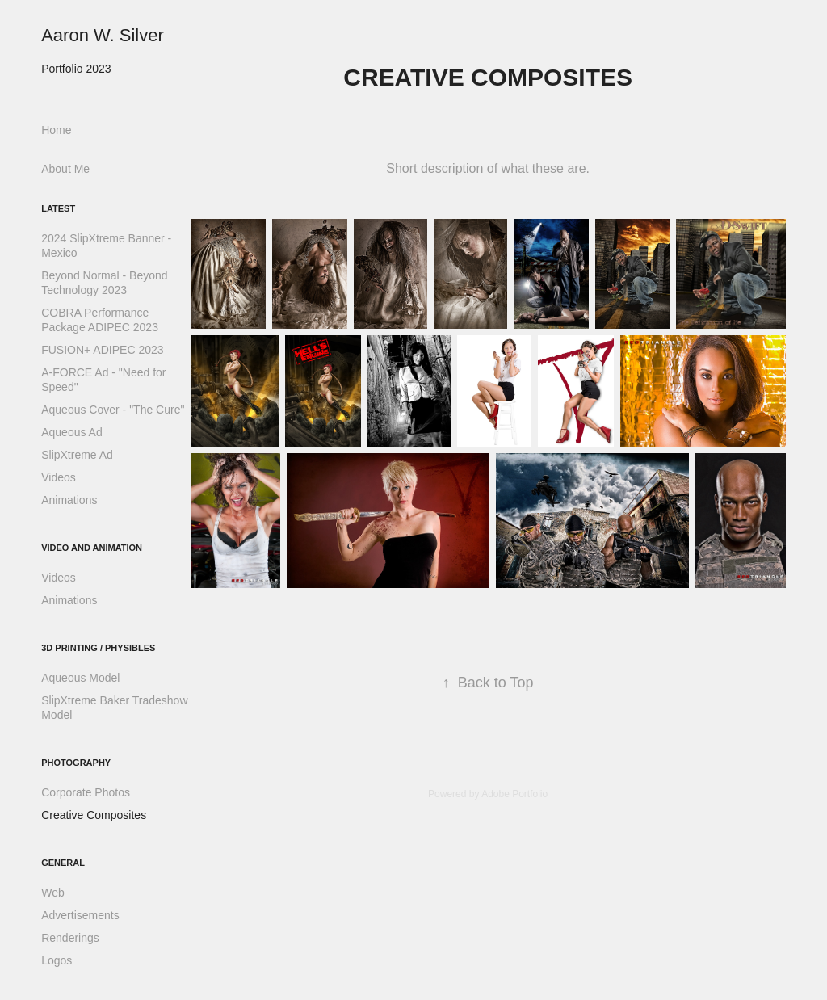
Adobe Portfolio (514, 794)
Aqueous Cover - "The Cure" (112, 409)
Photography (76, 762)
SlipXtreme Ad (77, 454)
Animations (69, 500)
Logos (56, 960)
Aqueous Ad (72, 432)
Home (56, 130)
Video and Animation (91, 548)
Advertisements (80, 915)
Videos (58, 477)
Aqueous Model (80, 677)
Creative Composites (93, 815)
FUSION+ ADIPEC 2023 (102, 349)
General (63, 863)
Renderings (70, 937)
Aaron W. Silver (102, 35)
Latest (58, 208)
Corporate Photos (85, 792)
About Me (65, 168)
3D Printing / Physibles (98, 648)
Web (53, 892)
